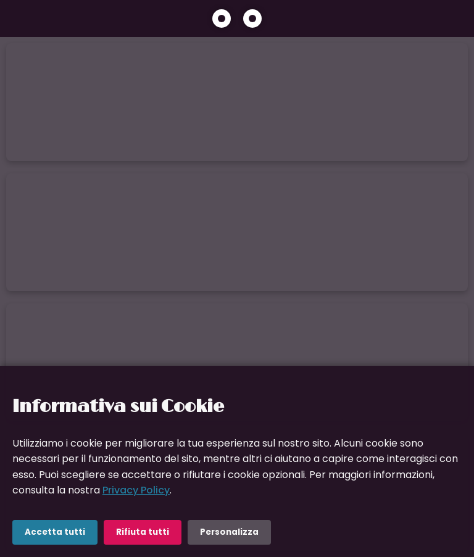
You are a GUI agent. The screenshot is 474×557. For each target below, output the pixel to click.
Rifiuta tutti (142, 532)
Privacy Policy (136, 490)
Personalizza (229, 532)
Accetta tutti (55, 532)
